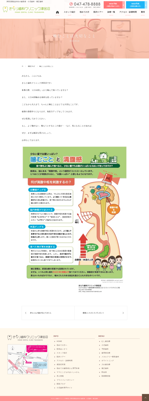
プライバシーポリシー (65, 380)
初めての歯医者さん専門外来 (68, 368)
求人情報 (60, 376)
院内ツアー (98, 13)
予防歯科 (105, 349)
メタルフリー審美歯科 (110, 357)
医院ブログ (61, 384)
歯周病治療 (106, 353)
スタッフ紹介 (69, 13)
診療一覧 (111, 13)
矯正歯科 (105, 368)
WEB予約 (113, 5)
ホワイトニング (108, 360)
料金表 (104, 372)
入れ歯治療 (106, 364)
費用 (143, 13)
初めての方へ (62, 345)
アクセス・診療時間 (128, 13)
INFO (56, 336)
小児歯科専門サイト (65, 388)
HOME (59, 341)
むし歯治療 (106, 341)
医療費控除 (106, 376)
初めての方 (84, 13)
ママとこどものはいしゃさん (68, 372)
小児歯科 (105, 345)
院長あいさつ (62, 349)
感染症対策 (61, 364)
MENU (101, 336)
